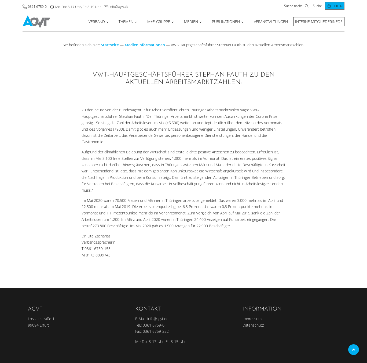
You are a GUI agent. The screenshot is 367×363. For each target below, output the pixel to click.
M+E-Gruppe (158, 21)
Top (353, 349)
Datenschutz (253, 325)
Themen (126, 21)
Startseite (110, 44)
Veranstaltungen (271, 21)
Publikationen (226, 21)
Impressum (252, 318)
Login (337, 5)
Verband (97, 21)
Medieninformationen (145, 44)
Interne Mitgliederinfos (319, 21)
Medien (191, 21)
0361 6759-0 (37, 6)
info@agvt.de (119, 6)
